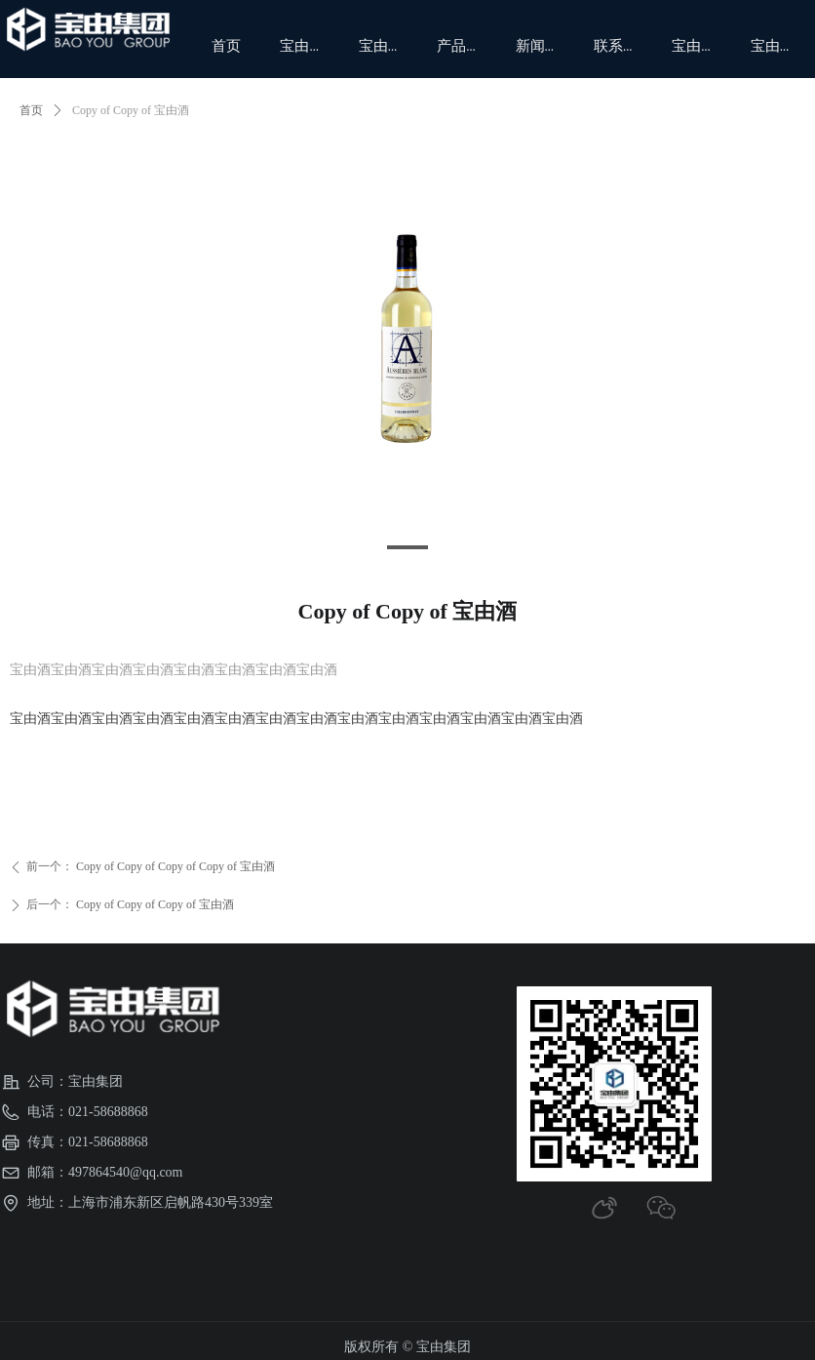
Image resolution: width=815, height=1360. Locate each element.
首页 (31, 110)
